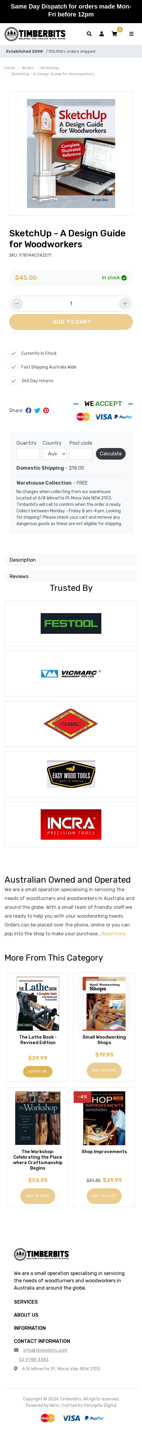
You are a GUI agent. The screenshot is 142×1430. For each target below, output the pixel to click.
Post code (80, 443)
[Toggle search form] (89, 34)
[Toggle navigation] (131, 34)
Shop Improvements (104, 1151)
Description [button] (23, 560)
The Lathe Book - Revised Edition (38, 1039)
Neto (54, 1405)
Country (52, 443)
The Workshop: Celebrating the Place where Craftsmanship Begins (38, 1160)
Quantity (26, 443)
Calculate (111, 454)
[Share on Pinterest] (46, 410)
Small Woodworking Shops (104, 1039)
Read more (113, 934)
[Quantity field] (71, 304)
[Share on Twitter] (38, 410)
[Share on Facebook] (29, 410)
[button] (114, 34)
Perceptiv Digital (100, 1405)
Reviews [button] (19, 576)
